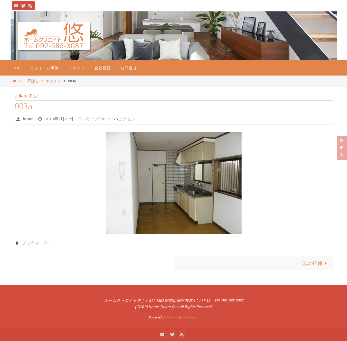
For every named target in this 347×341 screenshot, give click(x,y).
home (28, 118)
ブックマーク (35, 243)
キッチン (53, 81)
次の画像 (316, 263)
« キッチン (26, 96)
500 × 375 (109, 118)
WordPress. (190, 317)
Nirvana (172, 317)
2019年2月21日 (59, 118)
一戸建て (31, 81)
